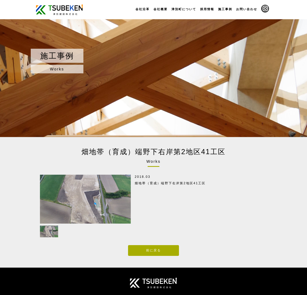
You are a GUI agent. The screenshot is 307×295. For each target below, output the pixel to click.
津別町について (184, 9)
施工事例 (225, 9)
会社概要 (161, 9)
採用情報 (207, 9)
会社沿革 (142, 9)
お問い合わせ (246, 9)
